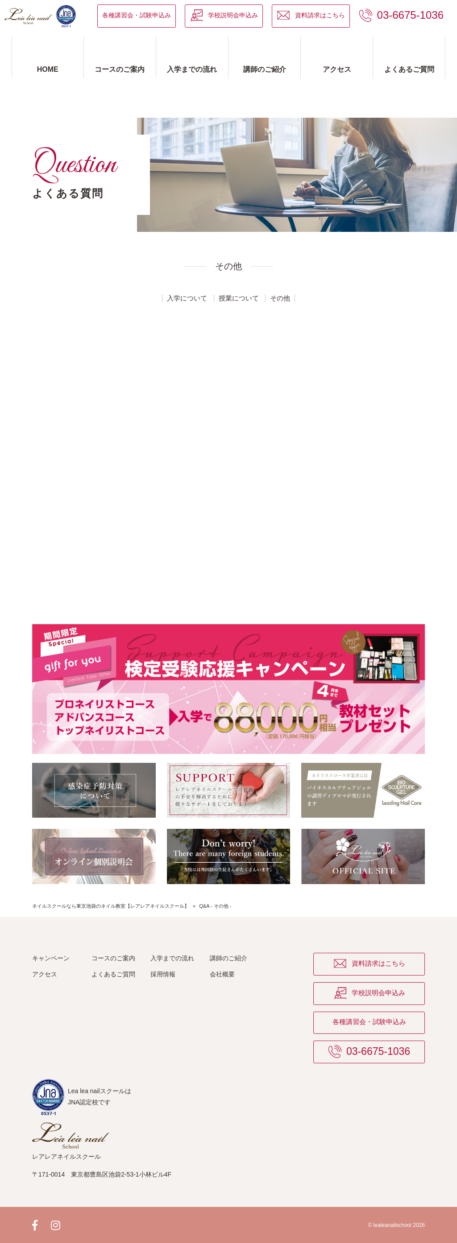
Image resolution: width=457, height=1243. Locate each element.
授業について (239, 298)
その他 (280, 298)
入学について (187, 298)
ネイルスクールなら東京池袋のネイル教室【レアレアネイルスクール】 (110, 906)
